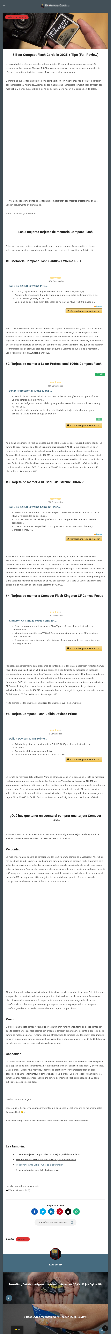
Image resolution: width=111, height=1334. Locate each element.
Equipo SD (55, 1224)
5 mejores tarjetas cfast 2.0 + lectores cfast (37, 1130)
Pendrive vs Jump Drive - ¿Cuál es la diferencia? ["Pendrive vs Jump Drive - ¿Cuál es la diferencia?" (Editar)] (39, 1124)
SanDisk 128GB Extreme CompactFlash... (36, 465)
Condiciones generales (73, 1325)
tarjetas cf (23, 1199)
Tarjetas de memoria (16, 17)
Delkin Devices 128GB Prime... (29, 698)
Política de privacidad (52, 1325)
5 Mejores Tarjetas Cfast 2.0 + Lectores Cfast (59, 662)
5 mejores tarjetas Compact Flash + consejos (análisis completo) (48, 1114)
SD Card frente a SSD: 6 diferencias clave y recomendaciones (46, 1119)
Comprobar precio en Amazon (85, 268)
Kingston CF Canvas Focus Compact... (34, 579)
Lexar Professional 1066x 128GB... (31, 348)
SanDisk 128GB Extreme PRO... (29, 243)
